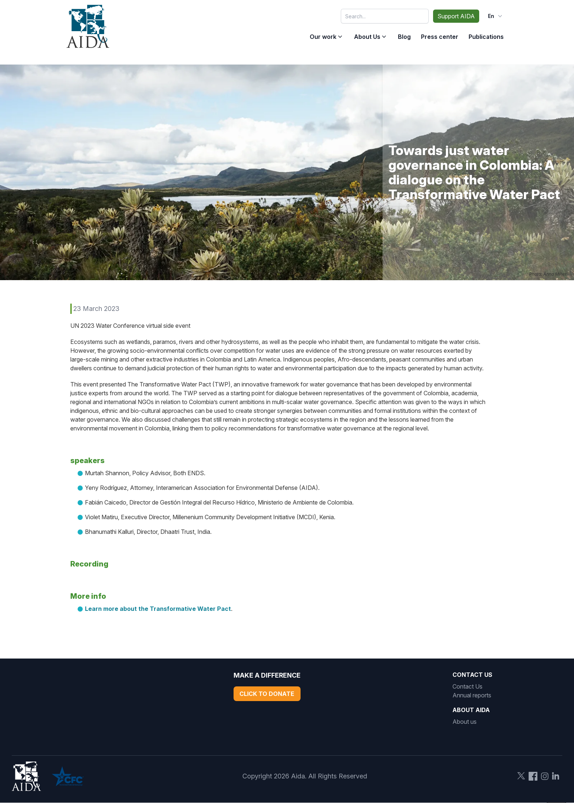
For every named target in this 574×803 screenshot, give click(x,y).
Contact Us (467, 686)
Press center (439, 36)
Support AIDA (456, 16)
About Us (367, 36)
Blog (404, 36)
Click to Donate (266, 693)
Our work (323, 36)
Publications (486, 36)
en (496, 16)
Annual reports (471, 695)
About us (464, 721)
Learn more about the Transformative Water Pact (158, 608)
